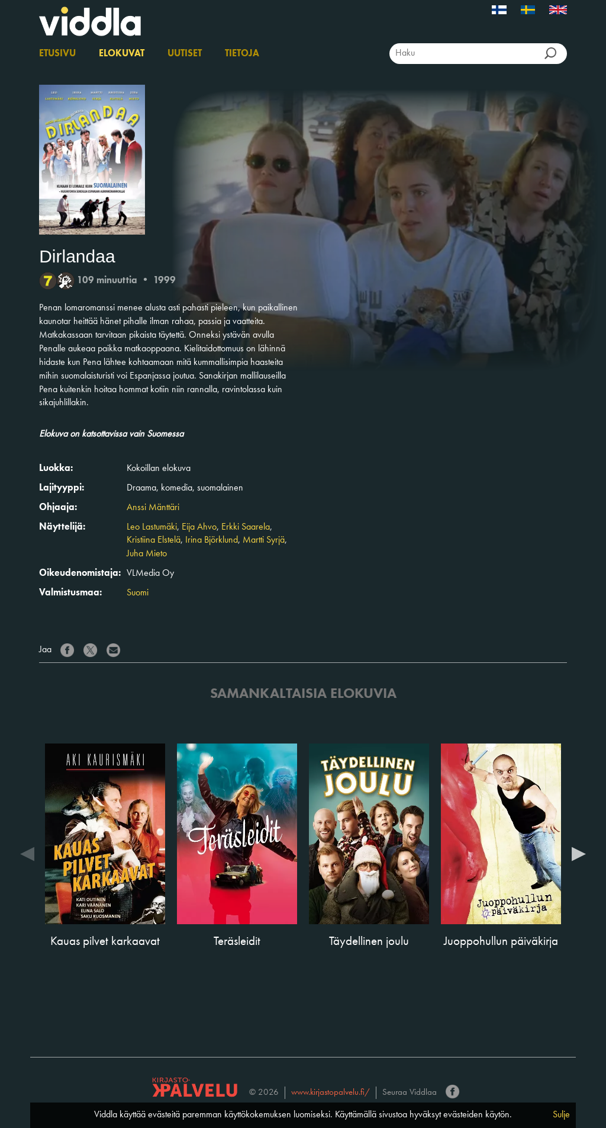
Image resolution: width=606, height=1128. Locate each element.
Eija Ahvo (199, 527)
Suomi (138, 593)
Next (579, 853)
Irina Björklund (211, 540)
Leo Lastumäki (152, 527)
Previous (27, 853)
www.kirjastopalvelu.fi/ (330, 1092)
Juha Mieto (147, 554)
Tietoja (242, 54)
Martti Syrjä (264, 540)
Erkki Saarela (245, 527)
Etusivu (57, 54)
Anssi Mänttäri (153, 507)
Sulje (561, 1115)
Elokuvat (121, 54)
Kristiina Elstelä (153, 540)
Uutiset (184, 54)
